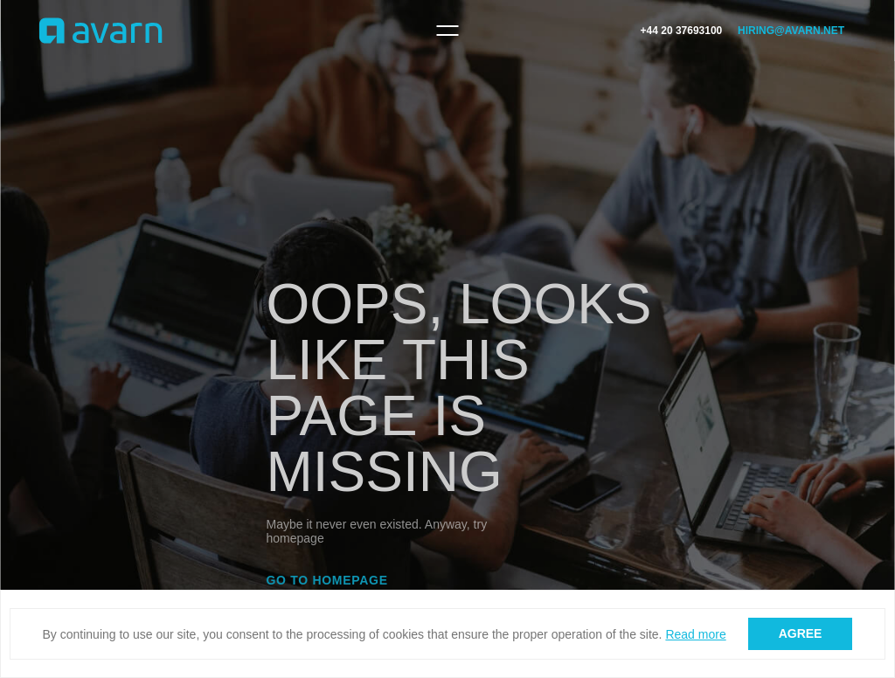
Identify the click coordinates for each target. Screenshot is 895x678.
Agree (800, 633)
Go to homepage (327, 580)
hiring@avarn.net (791, 30)
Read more (695, 634)
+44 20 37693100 (682, 30)
